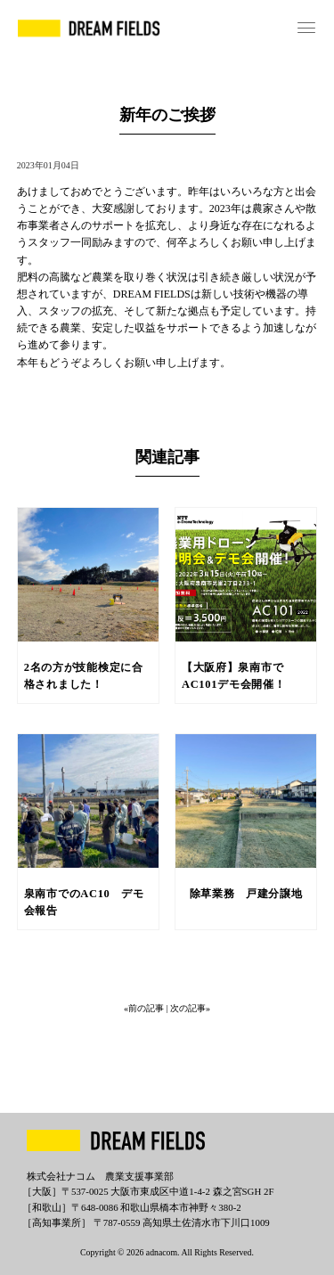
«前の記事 (145, 1008)
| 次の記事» (188, 1008)
